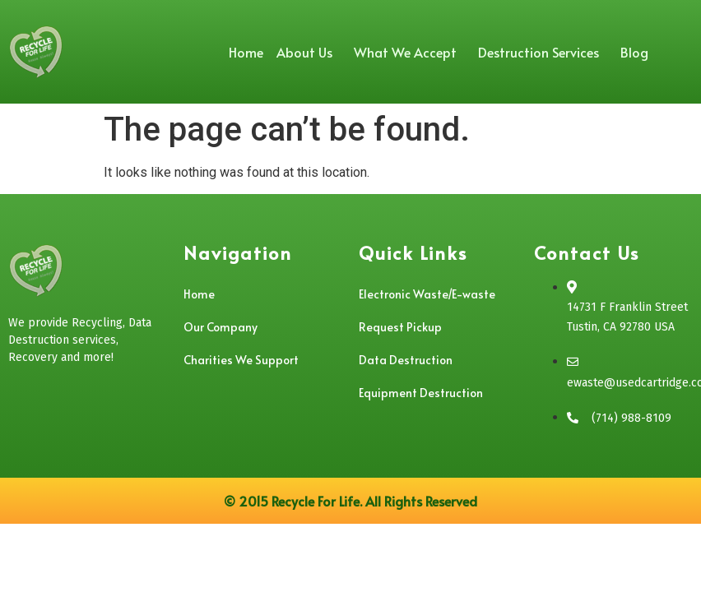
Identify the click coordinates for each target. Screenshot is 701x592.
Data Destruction (406, 360)
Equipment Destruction (421, 392)
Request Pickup (400, 327)
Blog (634, 52)
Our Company (220, 327)
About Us (308, 52)
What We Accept (409, 52)
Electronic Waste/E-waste (427, 294)
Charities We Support (241, 360)
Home (246, 52)
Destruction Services (542, 52)
